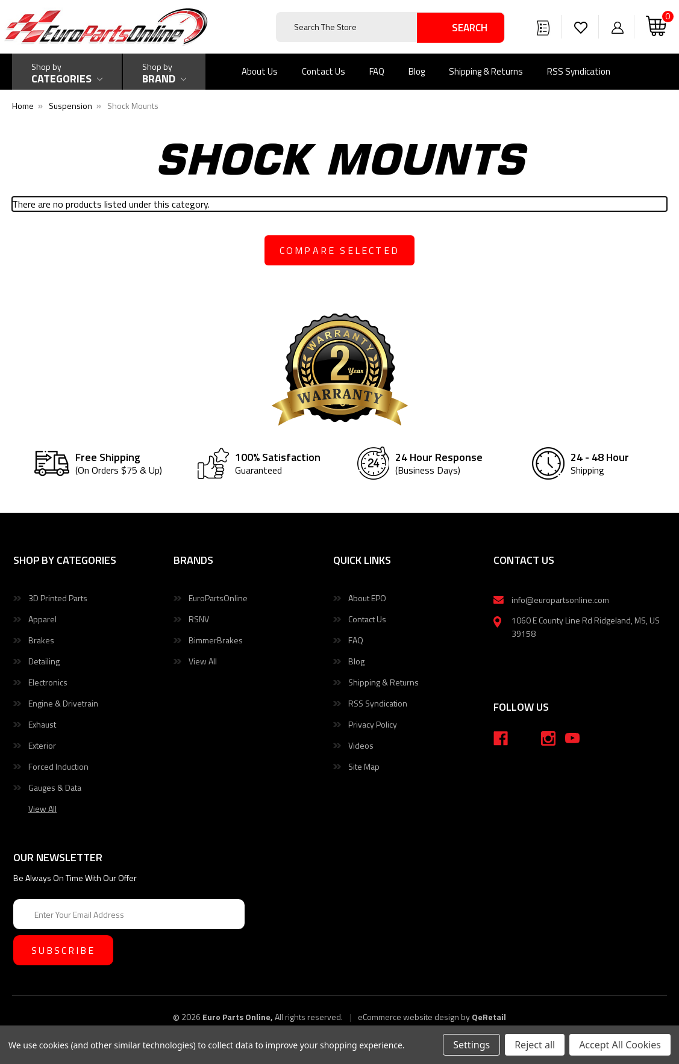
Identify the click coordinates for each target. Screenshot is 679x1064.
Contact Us (323, 71)
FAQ (376, 71)
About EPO (367, 598)
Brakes (41, 640)
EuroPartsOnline (218, 598)
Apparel (42, 619)
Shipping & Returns (486, 71)
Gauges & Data (54, 787)
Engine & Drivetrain (63, 703)
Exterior (42, 745)
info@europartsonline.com (560, 599)
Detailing (44, 661)
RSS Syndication (578, 71)
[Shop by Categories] (67, 72)
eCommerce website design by (414, 1016)
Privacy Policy (372, 724)
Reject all (535, 1044)
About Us (260, 71)
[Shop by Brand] (164, 72)
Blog (416, 71)
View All (203, 661)
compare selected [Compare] (339, 250)
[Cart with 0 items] (656, 26)
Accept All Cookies (620, 1044)
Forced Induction (58, 766)
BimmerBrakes (216, 640)
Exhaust (42, 724)
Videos (361, 745)
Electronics (47, 682)
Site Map (364, 766)
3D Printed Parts (57, 598)
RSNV (199, 619)
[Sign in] (618, 27)
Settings (471, 1044)
